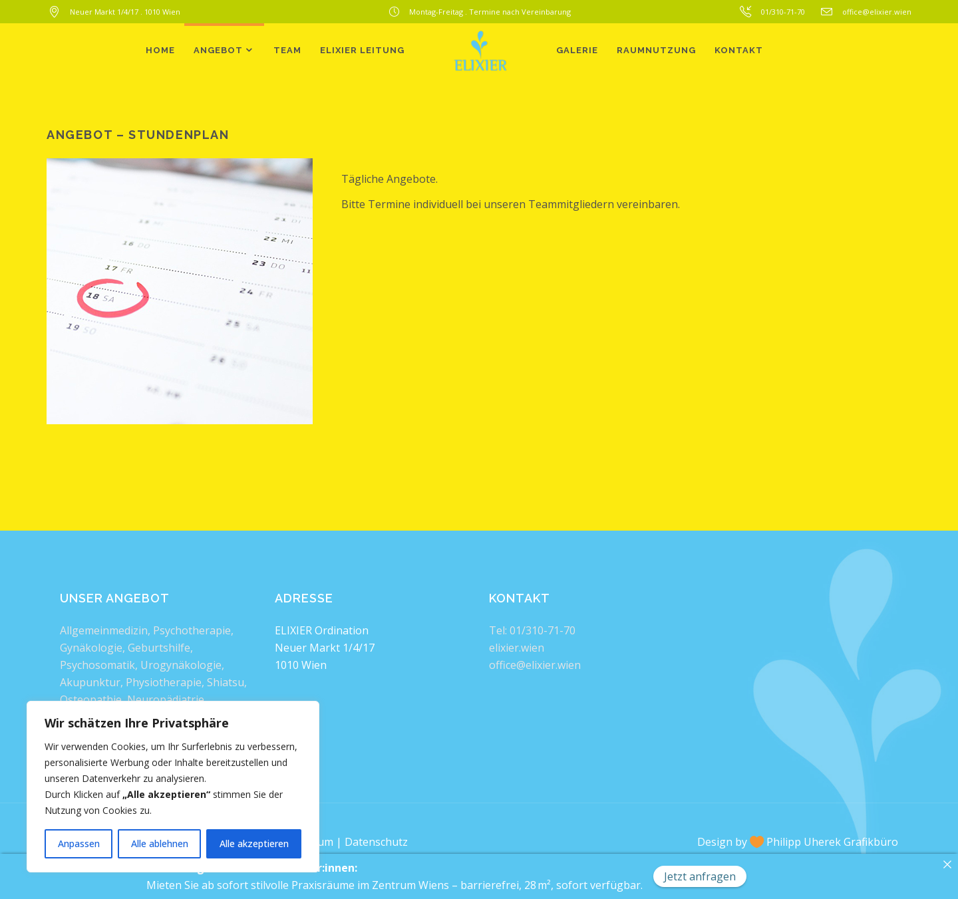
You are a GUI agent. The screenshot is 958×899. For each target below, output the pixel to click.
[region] (173, 786)
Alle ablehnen (159, 843)
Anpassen (79, 843)
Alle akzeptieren (254, 843)
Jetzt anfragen (700, 876)
